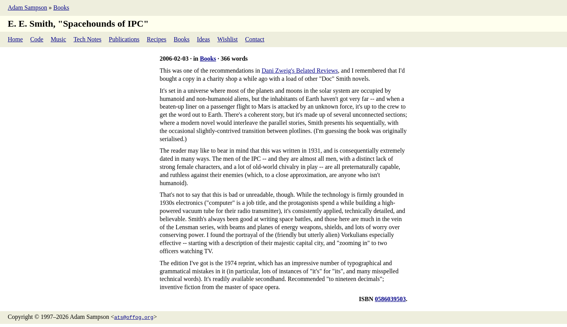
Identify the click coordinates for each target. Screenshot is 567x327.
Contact (254, 39)
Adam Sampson (27, 7)
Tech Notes (87, 39)
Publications (124, 39)
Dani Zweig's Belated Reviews (300, 70)
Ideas (203, 39)
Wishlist (228, 39)
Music (58, 39)
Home (15, 39)
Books (61, 7)
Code (36, 39)
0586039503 (390, 299)
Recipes (156, 39)
